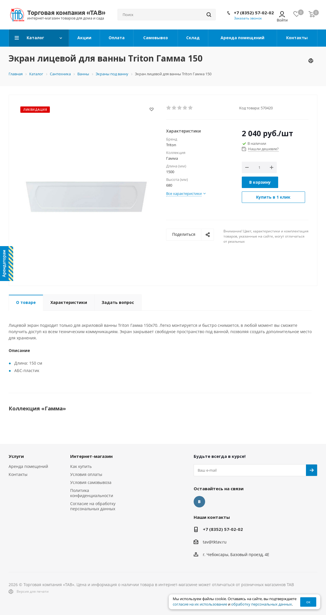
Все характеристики (184, 193)
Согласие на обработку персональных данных (92, 506)
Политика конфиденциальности (91, 493)
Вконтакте (199, 501)
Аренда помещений (28, 466)
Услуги (16, 456)
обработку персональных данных (261, 604)
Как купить (81, 466)
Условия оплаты (86, 474)
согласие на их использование (200, 604)
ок (308, 601)
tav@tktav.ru (215, 542)
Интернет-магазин (91, 456)
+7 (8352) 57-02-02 (254, 12)
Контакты (18, 474)
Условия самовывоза (90, 482)
